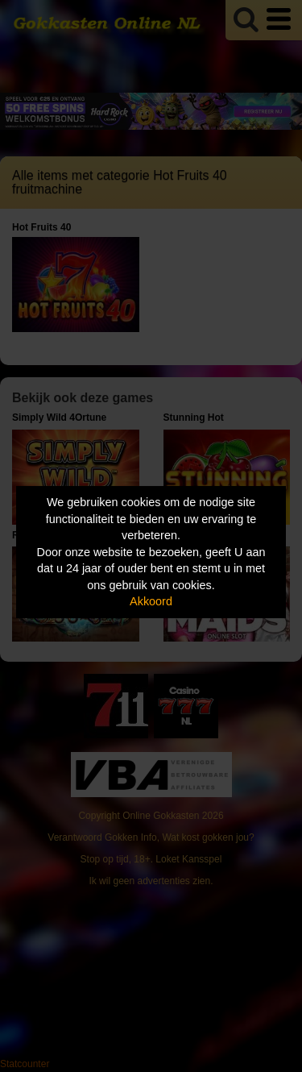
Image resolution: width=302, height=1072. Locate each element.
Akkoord (151, 601)
